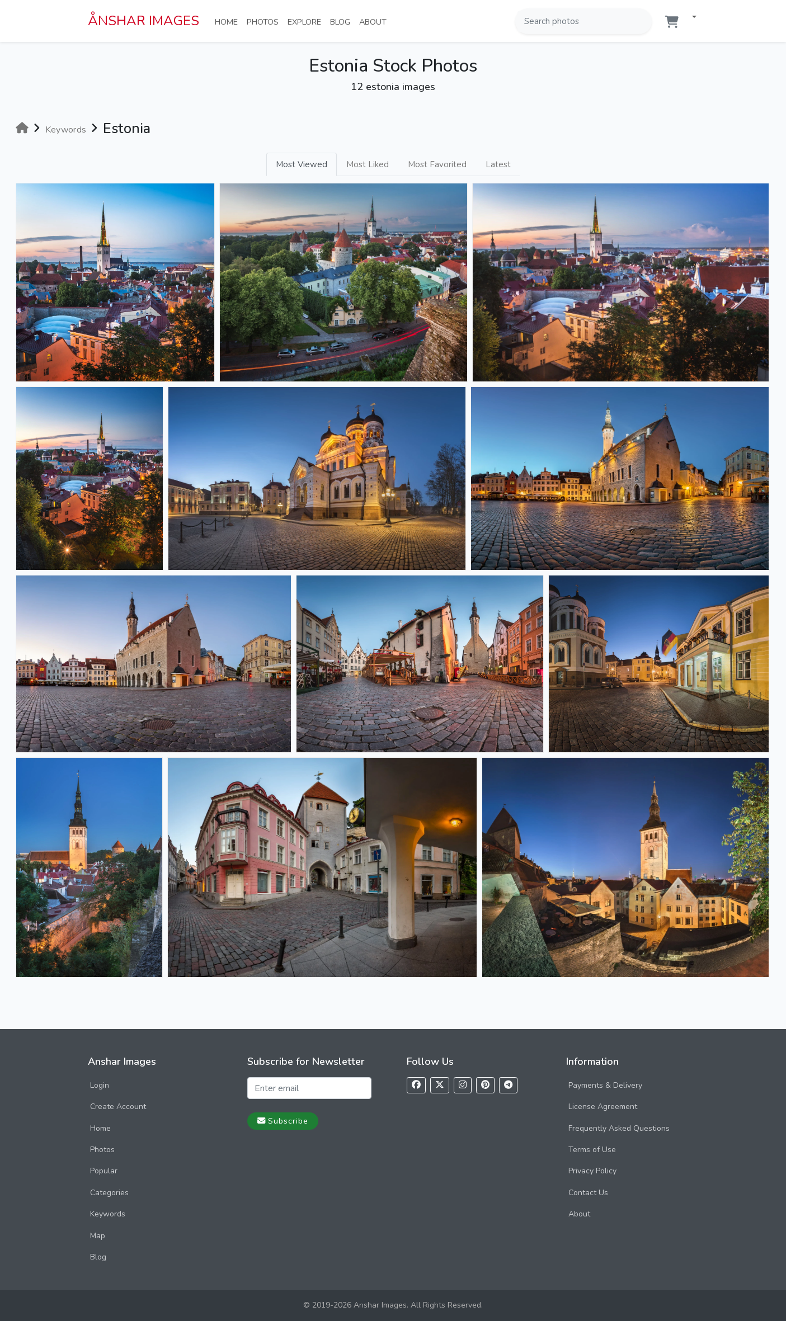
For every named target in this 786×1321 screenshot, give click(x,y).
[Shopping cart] (672, 22)
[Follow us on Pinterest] (485, 1085)
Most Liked (367, 164)
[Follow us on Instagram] (463, 1085)
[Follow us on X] (439, 1085)
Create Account (118, 1106)
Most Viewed (301, 164)
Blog (342, 21)
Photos (265, 21)
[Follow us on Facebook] (416, 1085)
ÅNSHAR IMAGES (143, 21)
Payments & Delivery (605, 1085)
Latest (498, 164)
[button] (690, 18)
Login (99, 1085)
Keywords (107, 1214)
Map (97, 1235)
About (375, 21)
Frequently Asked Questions (619, 1128)
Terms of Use (592, 1149)
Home (228, 21)
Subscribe (282, 1120)
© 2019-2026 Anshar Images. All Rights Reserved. (393, 1305)
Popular (103, 1171)
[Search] (642, 21)
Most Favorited (437, 164)
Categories (109, 1192)
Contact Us (588, 1192)
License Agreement (602, 1106)
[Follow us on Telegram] (508, 1085)
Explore (307, 21)
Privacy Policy (592, 1171)
